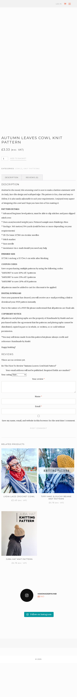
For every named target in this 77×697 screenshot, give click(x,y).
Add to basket (18, 192)
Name (38, 430)
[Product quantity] (4, 193)
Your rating (6, 409)
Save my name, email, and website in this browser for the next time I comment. (38, 454)
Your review (38, 413)
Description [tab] (11, 211)
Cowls (18, 202)
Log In (59, 4)
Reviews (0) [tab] (32, 211)
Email (38, 440)
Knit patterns (32, 202)
